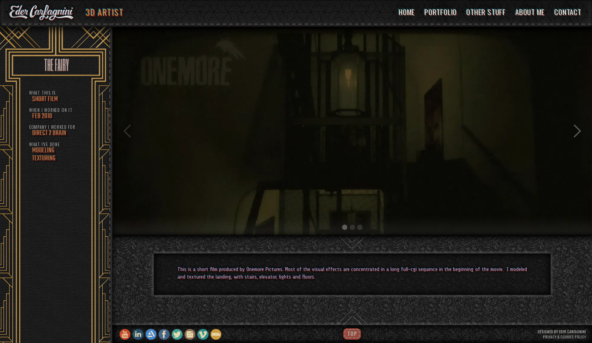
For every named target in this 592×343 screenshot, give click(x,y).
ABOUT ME (530, 12)
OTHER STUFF (486, 12)
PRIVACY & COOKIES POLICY (564, 337)
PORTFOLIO (440, 12)
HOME (407, 12)
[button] (128, 131)
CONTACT (567, 12)
